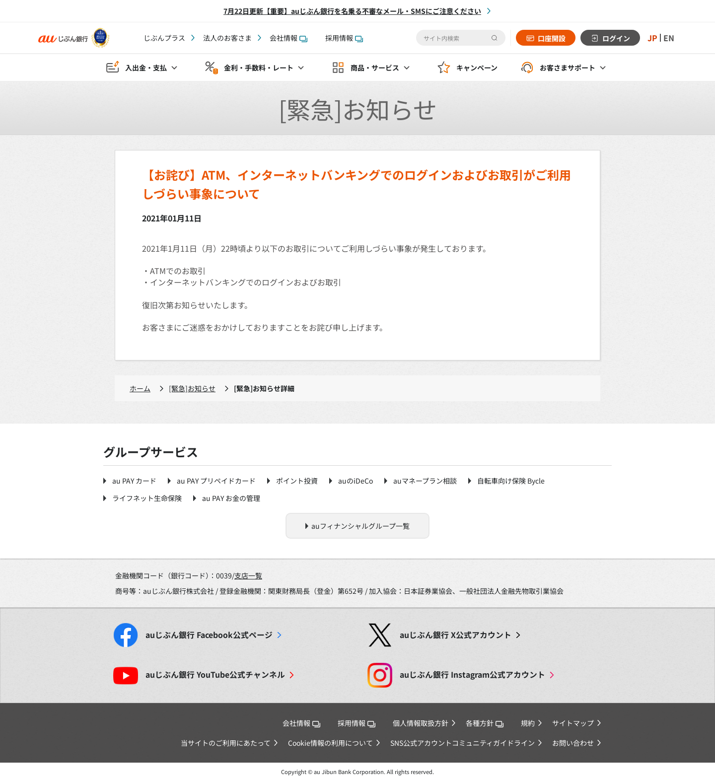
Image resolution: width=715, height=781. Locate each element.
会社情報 (288, 38)
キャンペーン (477, 67)
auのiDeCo (355, 481)
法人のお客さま (227, 38)
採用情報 (344, 38)
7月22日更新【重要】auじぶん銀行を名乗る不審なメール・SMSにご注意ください (352, 11)
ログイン (616, 38)
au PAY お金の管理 (231, 498)
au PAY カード (134, 481)
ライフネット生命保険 (147, 498)
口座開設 (552, 38)
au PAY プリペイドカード (216, 481)
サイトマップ (573, 723)
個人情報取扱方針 (420, 723)
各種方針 (484, 723)
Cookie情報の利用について (330, 743)
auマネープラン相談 (425, 481)
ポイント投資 (297, 481)
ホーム (140, 388)
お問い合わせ (573, 743)
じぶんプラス (164, 38)
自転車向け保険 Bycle (511, 481)
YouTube (215, 674)
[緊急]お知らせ (192, 388)
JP (652, 38)
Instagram (472, 674)
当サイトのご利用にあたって (226, 743)
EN (668, 38)
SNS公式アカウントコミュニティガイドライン (462, 743)
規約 (528, 723)
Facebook (209, 634)
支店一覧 (248, 575)
